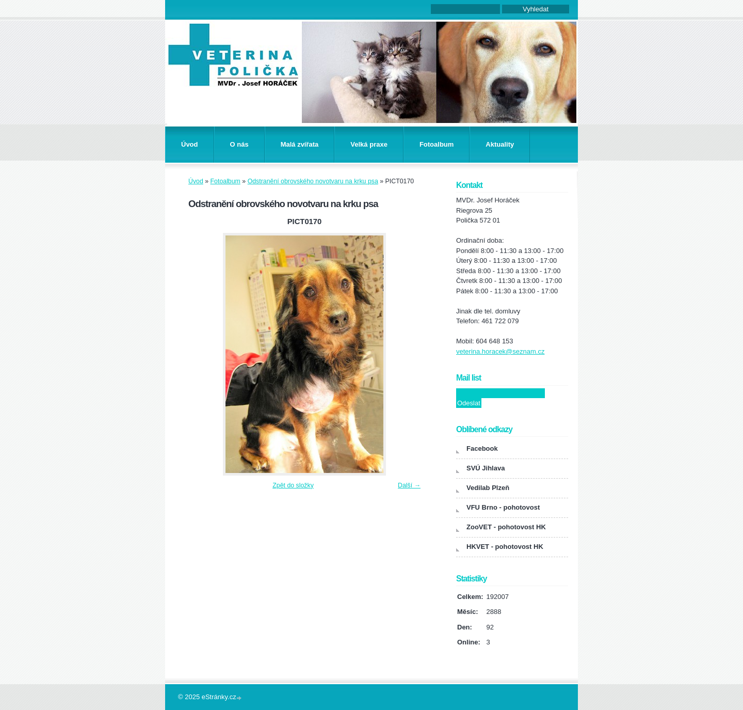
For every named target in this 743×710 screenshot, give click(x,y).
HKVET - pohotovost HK (504, 546)
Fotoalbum (436, 144)
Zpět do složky (293, 485)
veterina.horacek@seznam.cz (500, 351)
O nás (239, 144)
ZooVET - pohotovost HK (506, 527)
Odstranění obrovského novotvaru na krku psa (313, 181)
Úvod (189, 144)
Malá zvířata (300, 144)
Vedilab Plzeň (487, 488)
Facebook (482, 448)
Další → (409, 485)
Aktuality (500, 144)
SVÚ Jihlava (485, 468)
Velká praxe (368, 144)
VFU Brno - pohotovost (503, 507)
